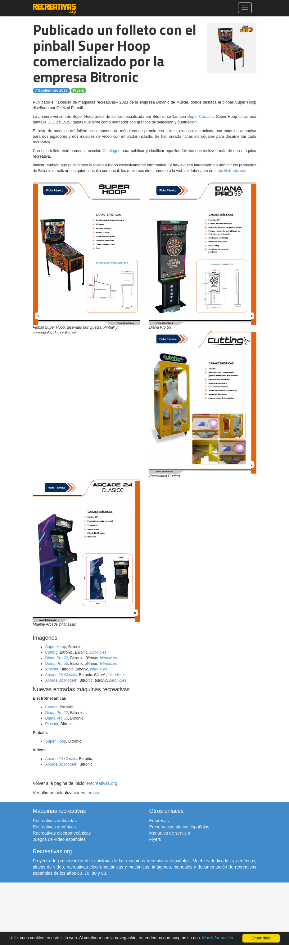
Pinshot (51, 669)
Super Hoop (55, 647)
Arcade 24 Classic (61, 675)
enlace (94, 792)
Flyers (78, 90)
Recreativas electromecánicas (62, 833)
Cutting (51, 652)
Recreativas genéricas (54, 826)
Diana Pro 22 (56, 658)
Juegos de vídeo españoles (59, 839)
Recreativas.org (102, 783)
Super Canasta (200, 116)
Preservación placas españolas (179, 826)
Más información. (218, 938)
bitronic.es (97, 652)
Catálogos (111, 151)
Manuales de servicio (169, 833)
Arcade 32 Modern (61, 680)
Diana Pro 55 (56, 663)
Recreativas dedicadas (55, 820)
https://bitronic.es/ (229, 171)
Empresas (159, 820)
